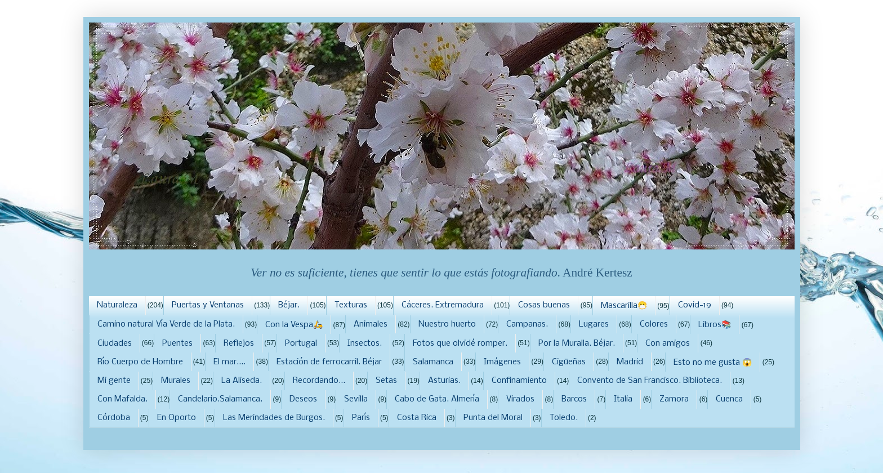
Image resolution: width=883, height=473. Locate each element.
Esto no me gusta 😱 (713, 362)
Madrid (630, 362)
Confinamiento (519, 380)
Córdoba (113, 417)
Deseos (303, 399)
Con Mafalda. (122, 399)
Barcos (574, 399)
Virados (520, 399)
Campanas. (527, 324)
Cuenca (729, 399)
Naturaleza (117, 305)
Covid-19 (694, 305)
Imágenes (502, 362)
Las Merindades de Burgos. (274, 417)
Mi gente (114, 380)
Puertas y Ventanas (208, 305)
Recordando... (319, 380)
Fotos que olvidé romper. (460, 343)
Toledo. (564, 417)
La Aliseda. (241, 380)
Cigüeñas (569, 362)
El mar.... (229, 362)
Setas (386, 380)
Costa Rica (416, 417)
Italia (623, 399)
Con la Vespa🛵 (294, 324)
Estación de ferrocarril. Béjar (329, 362)
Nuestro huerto (447, 324)
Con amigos (667, 343)
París (361, 417)
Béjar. (289, 305)
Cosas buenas (544, 305)
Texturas (351, 305)
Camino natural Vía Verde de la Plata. (166, 324)
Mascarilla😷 (624, 305)
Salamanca (433, 362)
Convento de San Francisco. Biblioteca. (649, 380)
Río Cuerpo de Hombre (140, 362)
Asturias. (444, 380)
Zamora (674, 399)
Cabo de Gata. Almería (437, 399)
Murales (175, 380)
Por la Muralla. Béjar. (576, 343)
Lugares (594, 324)
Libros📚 (714, 324)
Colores (654, 324)
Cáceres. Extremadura (443, 305)
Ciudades (114, 343)
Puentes (177, 343)
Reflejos (239, 343)
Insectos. (364, 343)
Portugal (301, 343)
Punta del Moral (493, 417)
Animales (370, 324)
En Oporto (176, 417)
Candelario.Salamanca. (220, 399)
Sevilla (356, 399)
